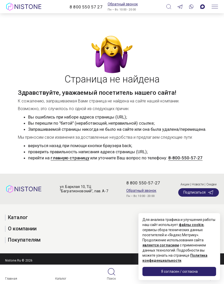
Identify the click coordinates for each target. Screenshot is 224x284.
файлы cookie (191, 225)
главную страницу (70, 157)
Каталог (60, 278)
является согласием (160, 245)
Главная (11, 278)
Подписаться (198, 192)
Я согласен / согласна (179, 271)
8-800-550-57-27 (185, 157)
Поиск (111, 278)
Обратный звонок (123, 4)
